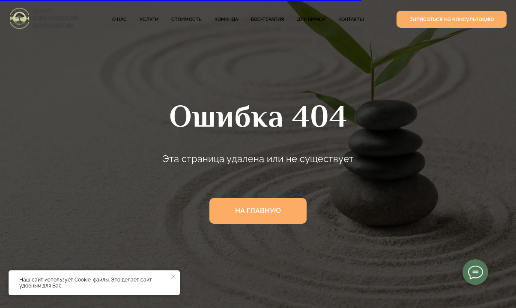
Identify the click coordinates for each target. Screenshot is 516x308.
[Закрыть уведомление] (173, 276)
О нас (119, 19)
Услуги (149, 19)
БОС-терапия (267, 19)
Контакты (351, 19)
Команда (226, 19)
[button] (452, 19)
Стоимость (186, 19)
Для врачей (311, 19)
